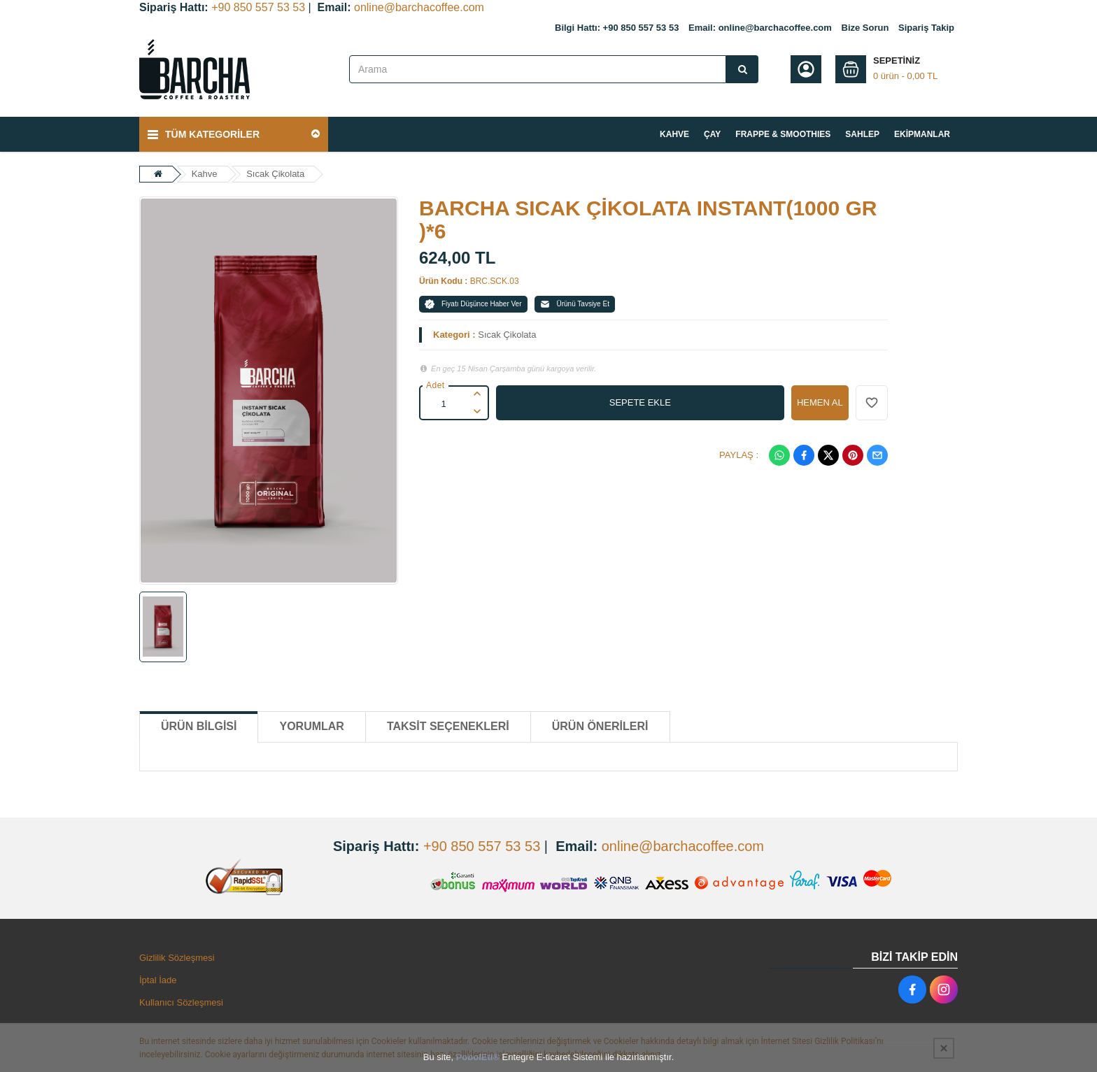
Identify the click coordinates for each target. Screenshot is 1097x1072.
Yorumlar (311, 726)
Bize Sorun (865, 27)
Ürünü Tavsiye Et (574, 304)
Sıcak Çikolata (275, 174)
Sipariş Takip (926, 27)
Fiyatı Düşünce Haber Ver (473, 304)
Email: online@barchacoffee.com (760, 27)
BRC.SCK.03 (494, 281)
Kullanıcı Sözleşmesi (181, 1002)
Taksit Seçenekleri (448, 726)
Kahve (205, 174)
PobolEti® (478, 1057)
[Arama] (742, 69)
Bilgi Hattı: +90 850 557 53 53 (617, 27)
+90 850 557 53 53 (258, 7)
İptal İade (158, 980)
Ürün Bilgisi (198, 726)
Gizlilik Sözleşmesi (177, 957)
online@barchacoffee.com (419, 7)
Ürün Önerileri (600, 726)
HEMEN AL (820, 402)
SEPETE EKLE (640, 402)
